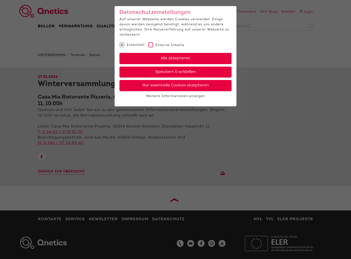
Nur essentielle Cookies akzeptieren (175, 85)
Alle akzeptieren (175, 58)
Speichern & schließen (175, 72)
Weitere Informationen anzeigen (175, 96)
